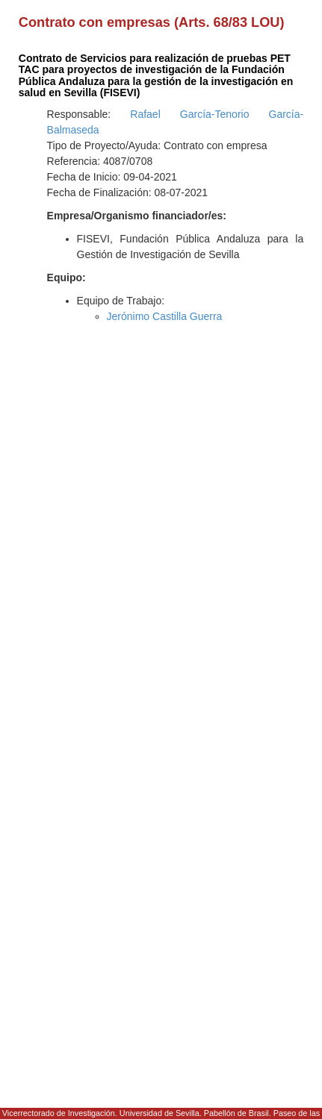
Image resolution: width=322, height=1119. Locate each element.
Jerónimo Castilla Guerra (165, 316)
